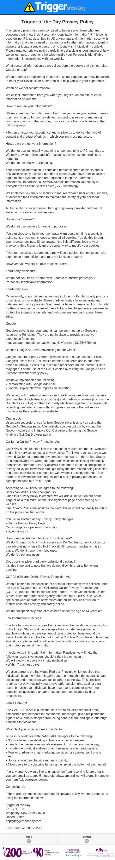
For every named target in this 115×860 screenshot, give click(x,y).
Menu (29, 836)
